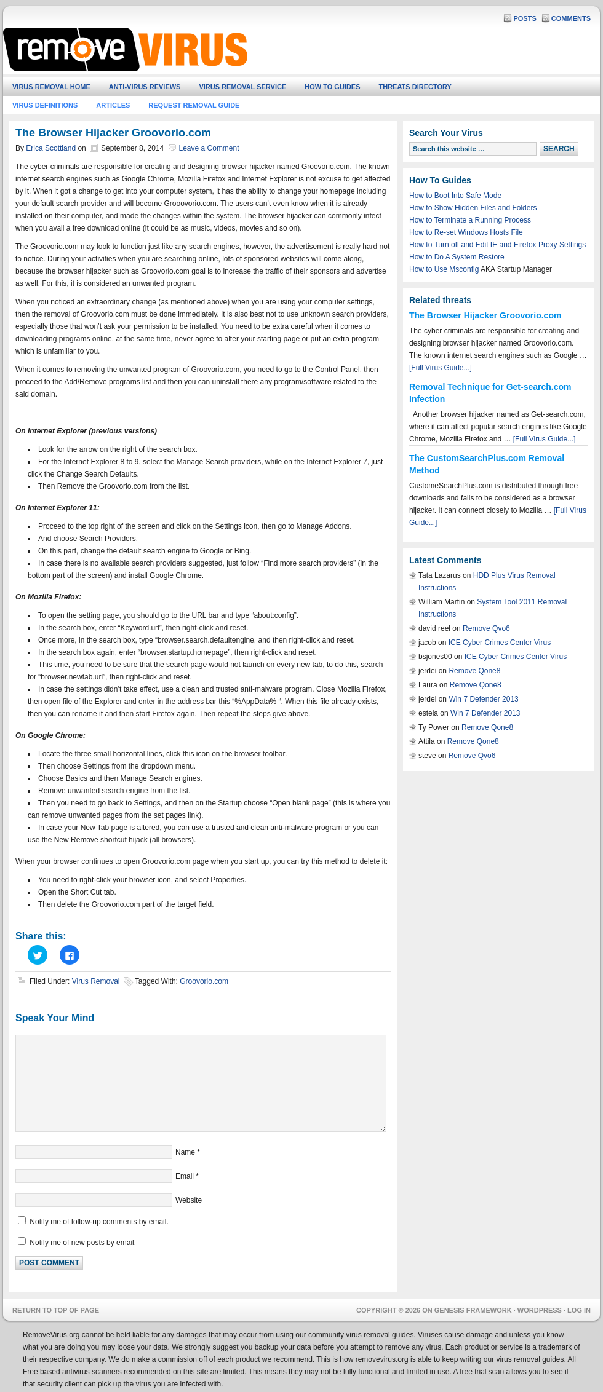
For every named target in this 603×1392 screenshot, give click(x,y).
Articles (113, 105)
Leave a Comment (209, 148)
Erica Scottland (51, 148)
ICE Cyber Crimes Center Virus (500, 642)
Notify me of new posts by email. (83, 1242)
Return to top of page (55, 1310)
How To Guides (332, 86)
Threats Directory (415, 86)
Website (188, 1200)
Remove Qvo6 (486, 628)
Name (185, 1152)
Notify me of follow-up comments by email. (99, 1221)
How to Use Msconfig (444, 269)
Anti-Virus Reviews (145, 86)
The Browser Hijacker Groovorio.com (485, 315)
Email (184, 1176)
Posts (524, 18)
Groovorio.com (204, 981)
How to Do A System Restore (457, 257)
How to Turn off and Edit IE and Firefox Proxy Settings (497, 244)
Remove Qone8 (474, 670)
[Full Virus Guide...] (440, 367)
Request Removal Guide (193, 105)
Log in (579, 1310)
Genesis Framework (473, 1310)
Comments (571, 18)
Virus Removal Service (242, 86)
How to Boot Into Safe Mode (455, 195)
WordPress (539, 1310)
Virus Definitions (45, 105)
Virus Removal (96, 981)
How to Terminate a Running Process (470, 220)
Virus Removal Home (51, 86)
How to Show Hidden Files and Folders (473, 208)
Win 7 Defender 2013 (483, 699)
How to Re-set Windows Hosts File (466, 232)
